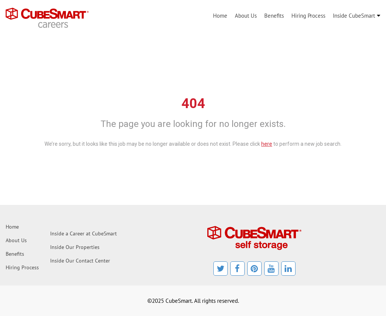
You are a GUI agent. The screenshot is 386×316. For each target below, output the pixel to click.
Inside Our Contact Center (80, 260)
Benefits (274, 15)
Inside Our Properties (75, 247)
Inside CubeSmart (354, 15)
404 (193, 103)
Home (220, 15)
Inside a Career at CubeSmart (83, 233)
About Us (246, 15)
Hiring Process (308, 15)
